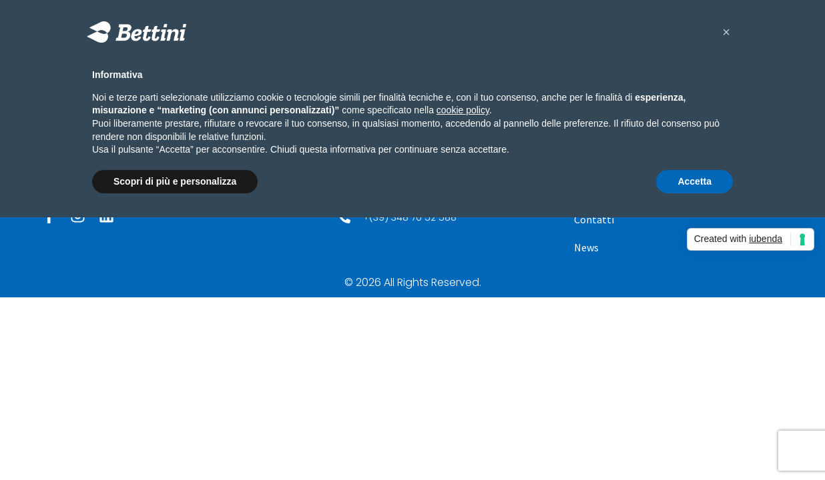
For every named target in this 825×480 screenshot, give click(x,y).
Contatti (594, 219)
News (586, 247)
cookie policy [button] (463, 110)
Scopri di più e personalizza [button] (174, 181)
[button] (726, 32)
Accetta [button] (694, 181)
